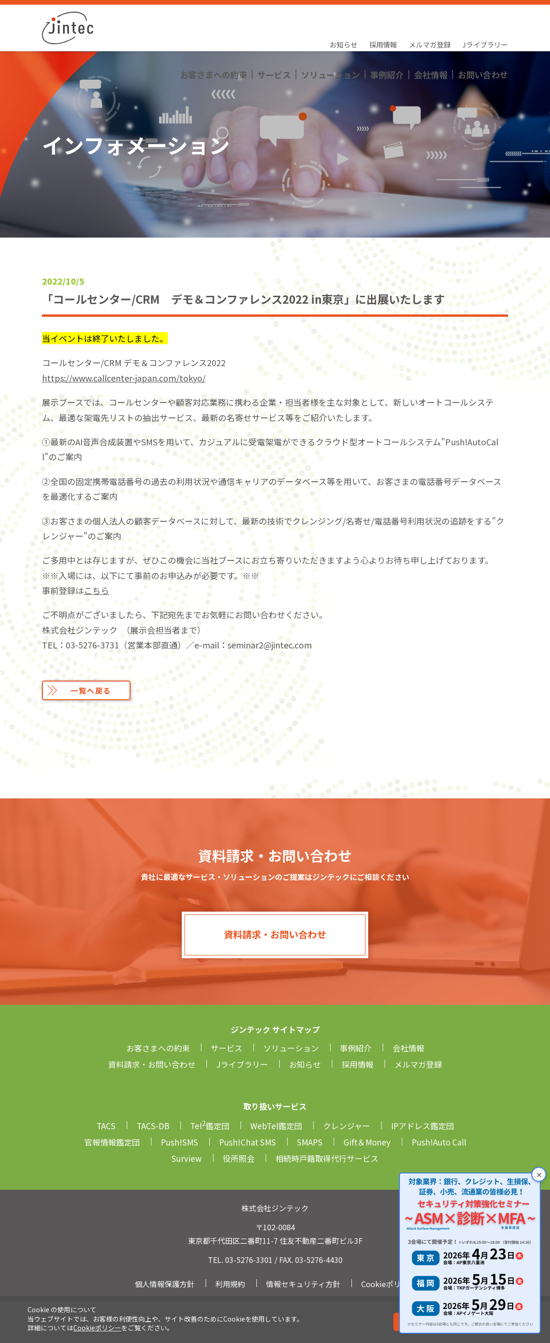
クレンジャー (346, 1126)
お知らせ (344, 16)
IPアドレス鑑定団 (422, 1126)
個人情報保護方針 (164, 1283)
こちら (96, 590)
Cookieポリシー (97, 1327)
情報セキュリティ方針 (303, 1283)
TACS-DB (153, 1126)
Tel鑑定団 (209, 1126)
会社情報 (430, 35)
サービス (274, 35)
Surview (187, 1158)
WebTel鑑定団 (276, 1126)
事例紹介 (387, 35)
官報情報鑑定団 (112, 1142)
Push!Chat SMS (247, 1142)
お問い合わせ (483, 35)
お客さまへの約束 (213, 35)
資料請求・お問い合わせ (275, 934)
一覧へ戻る (90, 690)
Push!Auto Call (439, 1142)
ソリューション (330, 35)
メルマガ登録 (430, 16)
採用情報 (383, 16)
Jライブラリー (485, 16)
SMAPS (310, 1142)
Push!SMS (179, 1142)
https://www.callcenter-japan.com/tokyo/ (124, 378)
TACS (106, 1126)
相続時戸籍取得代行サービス (326, 1158)
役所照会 (238, 1158)
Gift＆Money (367, 1142)
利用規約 (230, 1283)
